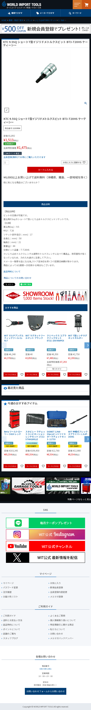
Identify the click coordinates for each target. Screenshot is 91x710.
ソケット (29, 20)
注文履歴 (7, 592)
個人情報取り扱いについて (63, 620)
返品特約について (12, 271)
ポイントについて (11, 629)
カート (86, 4)
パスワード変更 (10, 587)
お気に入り (55, 583)
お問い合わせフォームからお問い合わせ (45, 691)
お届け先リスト (10, 596)
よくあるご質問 (57, 615)
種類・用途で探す (16, 20)
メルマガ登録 (56, 596)
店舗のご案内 (9, 633)
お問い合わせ (56, 633)
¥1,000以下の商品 (13, 187)
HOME (4, 20)
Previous (5, 486)
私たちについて (57, 629)
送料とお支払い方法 (12, 620)
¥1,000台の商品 (33, 187)
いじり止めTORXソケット (45, 20)
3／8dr (61, 20)
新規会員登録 (56, 587)
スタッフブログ (10, 638)
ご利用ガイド (9, 615)
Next (86, 483)
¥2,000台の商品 (52, 187)
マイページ (8, 583)
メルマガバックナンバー (62, 638)
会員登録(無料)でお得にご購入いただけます (25, 157)
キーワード (77, 13)
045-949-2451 (46, 668)
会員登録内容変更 (58, 592)
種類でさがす (16, 13)
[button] (87, 345)
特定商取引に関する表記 (62, 624)
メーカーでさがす (47, 13)
